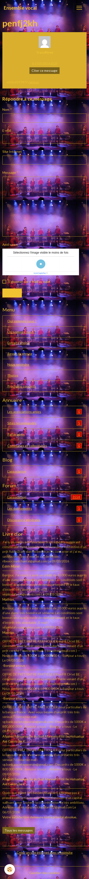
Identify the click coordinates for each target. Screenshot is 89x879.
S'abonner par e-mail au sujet (29, 282)
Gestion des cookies (44, 873)
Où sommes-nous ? (21, 332)
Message (9, 172)
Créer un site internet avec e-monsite (45, 852)
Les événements (44, 508)
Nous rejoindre (18, 364)
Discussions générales (44, 519)
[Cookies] (9, 869)
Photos (12, 375)
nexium (33, 82)
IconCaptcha (40, 273)
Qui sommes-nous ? (22, 321)
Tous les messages (19, 830)
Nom (5, 109)
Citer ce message (44, 70)
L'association (44, 471)
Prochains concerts (21, 386)
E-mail (6, 130)
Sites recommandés (44, 423)
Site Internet (12, 151)
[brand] (20, 7)
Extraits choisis (18, 343)
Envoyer (12, 293)
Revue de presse (19, 354)
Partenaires (44, 434)
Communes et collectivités (44, 445)
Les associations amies (44, 411)
